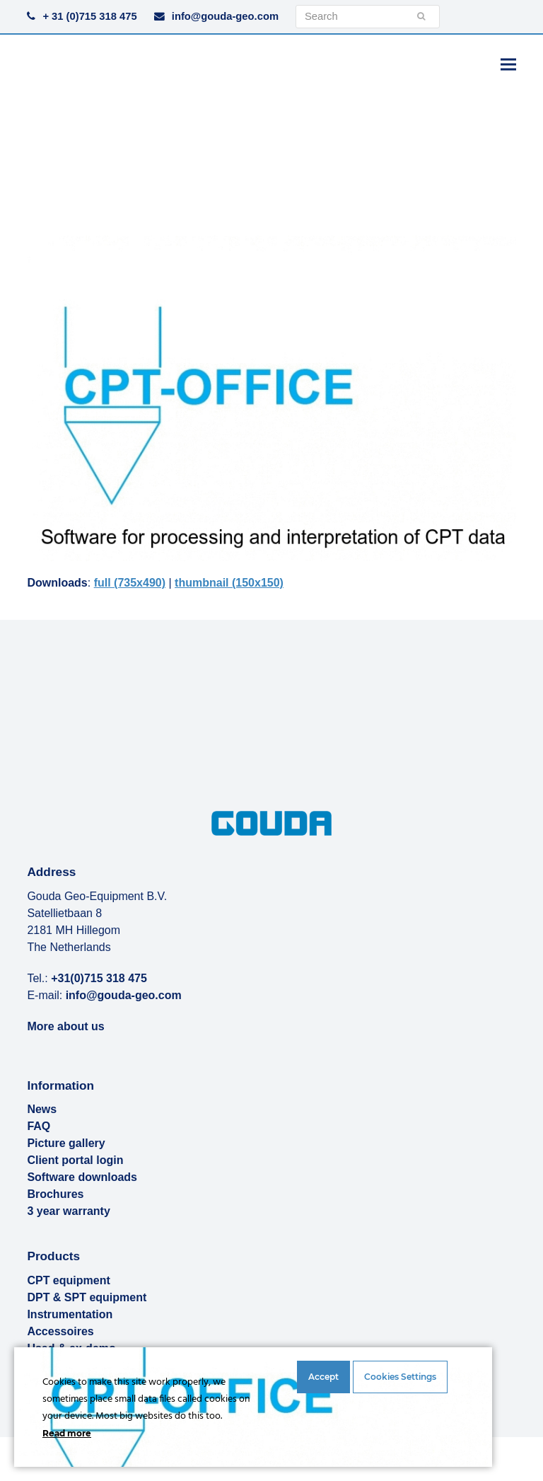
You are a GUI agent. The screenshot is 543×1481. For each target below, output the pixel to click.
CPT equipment (68, 1280)
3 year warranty (68, 1211)
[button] (508, 64)
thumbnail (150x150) (229, 583)
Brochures (55, 1194)
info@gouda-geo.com (225, 16)
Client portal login (75, 1160)
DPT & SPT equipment (86, 1297)
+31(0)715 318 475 (99, 978)
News (42, 1109)
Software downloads (82, 1177)
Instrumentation (69, 1314)
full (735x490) (129, 583)
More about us (65, 1026)
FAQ (38, 1126)
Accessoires (60, 1331)
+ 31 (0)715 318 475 (89, 16)
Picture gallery (66, 1143)
